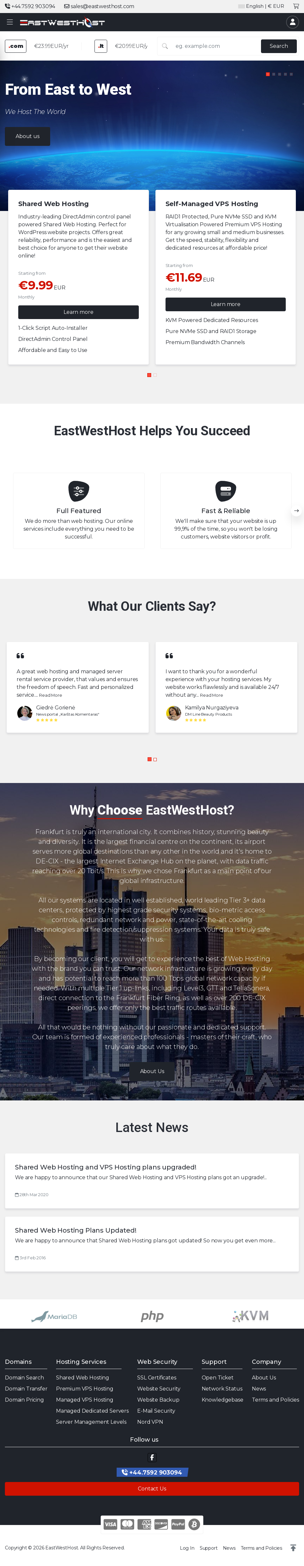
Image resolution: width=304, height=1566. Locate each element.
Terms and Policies (275, 1400)
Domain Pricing (24, 1400)
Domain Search (24, 1378)
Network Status (222, 1389)
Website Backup (158, 1400)
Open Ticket (218, 1378)
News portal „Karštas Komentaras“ (67, 714)
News (259, 1389)
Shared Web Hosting (82, 1378)
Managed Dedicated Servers (92, 1411)
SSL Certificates (156, 1378)
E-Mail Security (156, 1411)
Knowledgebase (222, 1400)
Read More (50, 695)
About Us (264, 1378)
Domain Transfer (26, 1389)
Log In (187, 1548)
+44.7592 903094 (30, 6)
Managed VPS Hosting (84, 1400)
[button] (10, 22)
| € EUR (261, 6)
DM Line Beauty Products (208, 714)
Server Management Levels (91, 1422)
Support (209, 1548)
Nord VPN (150, 1422)
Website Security (158, 1389)
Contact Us (152, 1489)
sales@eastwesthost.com (99, 6)
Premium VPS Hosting (84, 1389)
